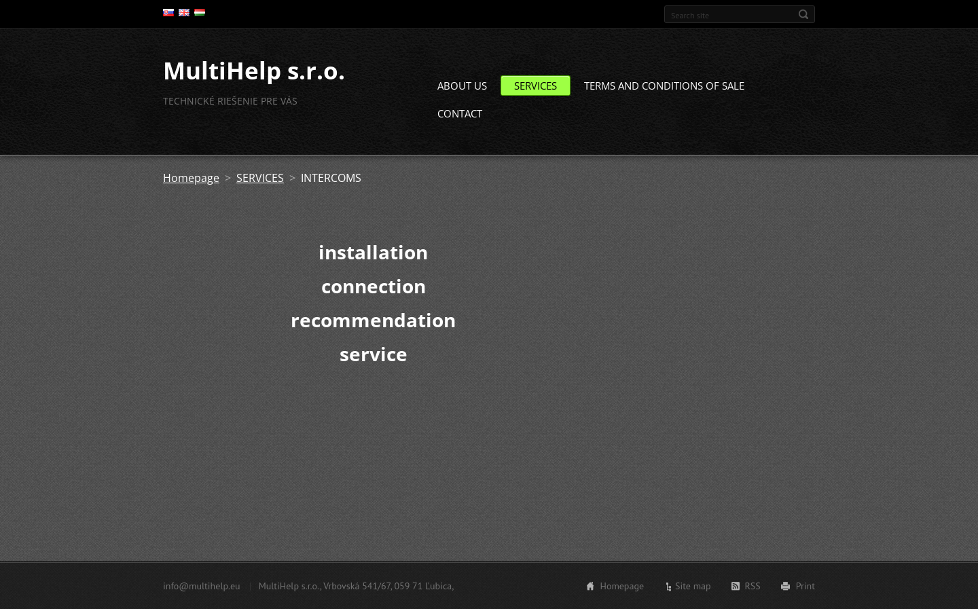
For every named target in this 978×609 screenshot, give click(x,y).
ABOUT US (462, 85)
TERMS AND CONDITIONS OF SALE (664, 85)
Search (803, 14)
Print (805, 586)
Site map (693, 586)
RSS (753, 586)
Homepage (191, 177)
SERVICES (535, 85)
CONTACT (459, 113)
